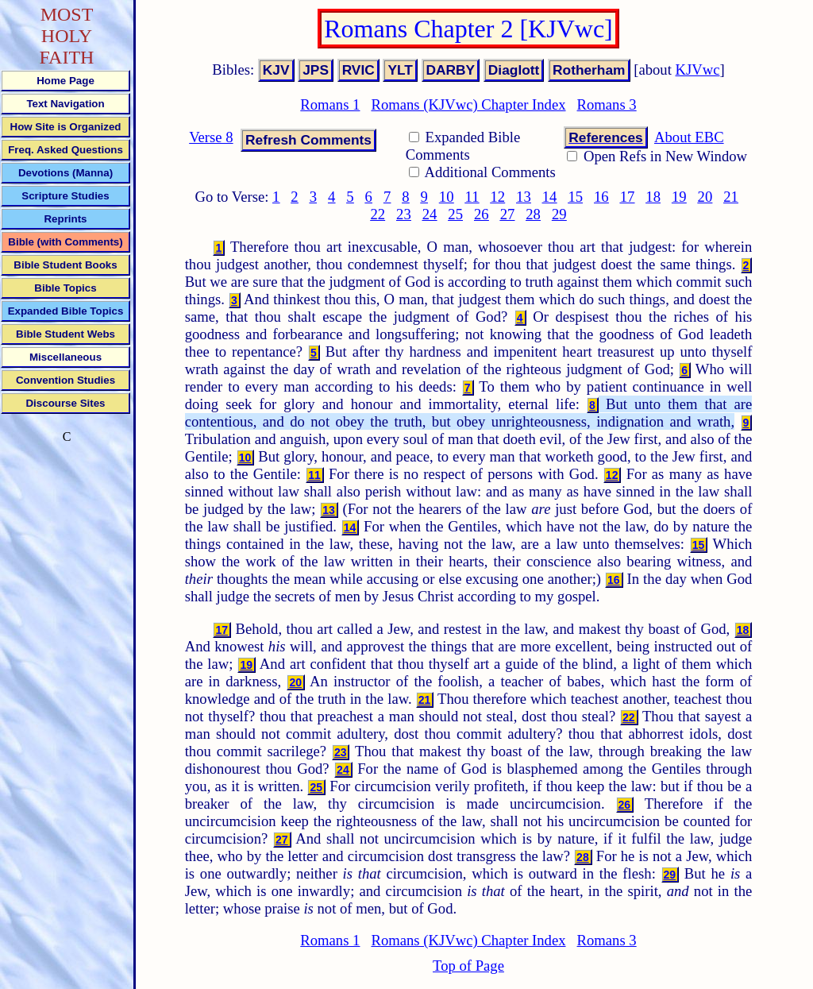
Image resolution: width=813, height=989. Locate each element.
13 (523, 196)
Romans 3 (607, 104)
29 (559, 214)
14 (549, 196)
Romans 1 (330, 104)
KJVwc (698, 69)
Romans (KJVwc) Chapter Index (468, 104)
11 (472, 196)
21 (730, 196)
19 (679, 196)
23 (403, 214)
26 (481, 214)
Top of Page (468, 965)
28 (533, 214)
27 (507, 214)
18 (653, 196)
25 (455, 214)
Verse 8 (211, 137)
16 (601, 196)
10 (446, 196)
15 (575, 196)
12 (497, 196)
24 (429, 214)
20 (705, 196)
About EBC (689, 137)
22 (377, 214)
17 (627, 196)
